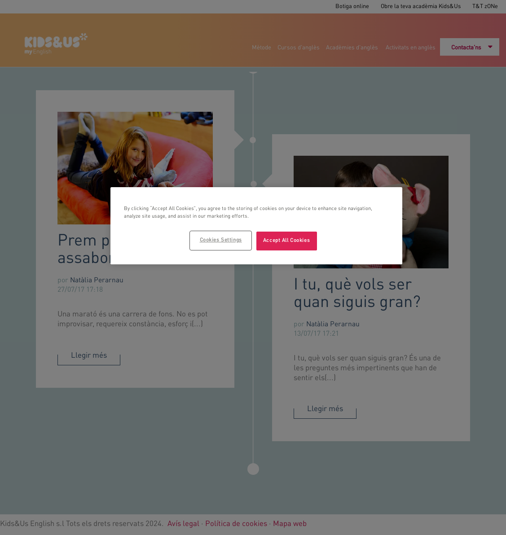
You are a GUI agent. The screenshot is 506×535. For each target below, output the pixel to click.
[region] (256, 225)
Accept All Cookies (286, 240)
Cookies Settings (221, 240)
